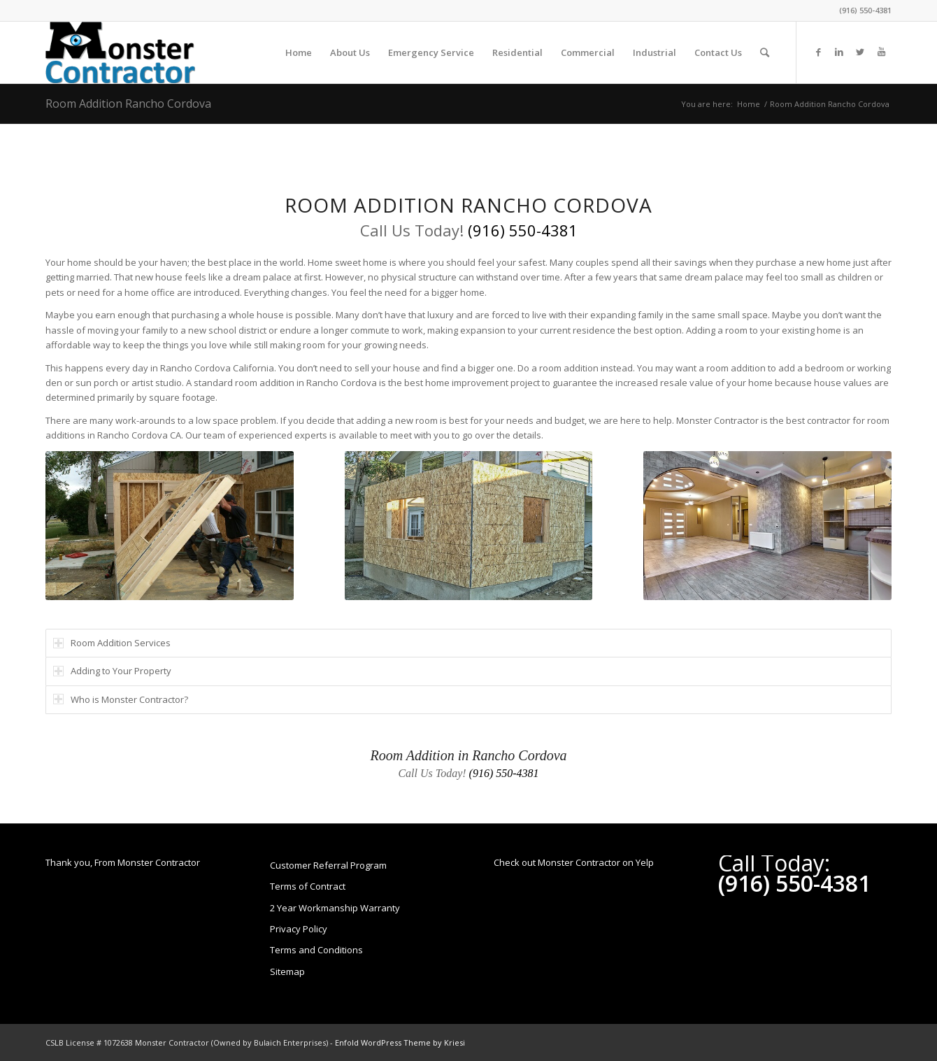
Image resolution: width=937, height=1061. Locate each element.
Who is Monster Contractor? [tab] (120, 699)
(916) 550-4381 (865, 10)
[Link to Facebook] (818, 51)
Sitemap (287, 971)
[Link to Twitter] (860, 51)
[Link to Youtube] (881, 51)
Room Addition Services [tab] (112, 642)
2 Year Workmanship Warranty (335, 908)
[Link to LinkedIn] (839, 51)
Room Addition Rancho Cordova (128, 103)
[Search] (764, 52)
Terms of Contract (307, 886)
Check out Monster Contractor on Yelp (574, 862)
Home (748, 104)
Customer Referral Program (328, 865)
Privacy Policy (298, 929)
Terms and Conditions (316, 949)
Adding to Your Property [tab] (112, 670)
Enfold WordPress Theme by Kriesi (400, 1042)
